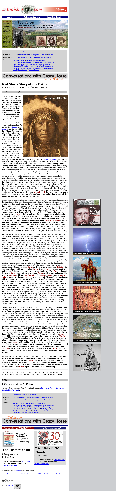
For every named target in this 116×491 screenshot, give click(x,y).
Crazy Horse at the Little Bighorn (23, 57)
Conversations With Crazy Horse (21, 473)
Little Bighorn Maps (47, 66)
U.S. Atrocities (36, 68)
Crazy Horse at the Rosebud (42, 57)
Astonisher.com (10, 473)
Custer (14, 127)
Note (64, 92)
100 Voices (32, 473)
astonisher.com (27, 461)
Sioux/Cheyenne (34, 55)
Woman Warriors (34, 66)
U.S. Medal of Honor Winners (22, 68)
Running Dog (10, 485)
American (44, 55)
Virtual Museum (34, 70)
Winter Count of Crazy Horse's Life (43, 62)
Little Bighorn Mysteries (20, 70)
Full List (15, 55)
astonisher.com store (9, 466)
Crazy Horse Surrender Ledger (22, 62)
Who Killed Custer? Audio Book (35, 60)
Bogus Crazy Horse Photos (21, 64)
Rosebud (50, 55)
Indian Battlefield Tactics (20, 66)
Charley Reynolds (50, 160)
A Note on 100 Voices (19, 52)
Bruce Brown (32, 52)
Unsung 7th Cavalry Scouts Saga (40, 64)
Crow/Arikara (23, 55)
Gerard (5, 129)
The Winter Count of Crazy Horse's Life (56, 473)
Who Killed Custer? (18, 60)
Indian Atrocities (48, 68)
